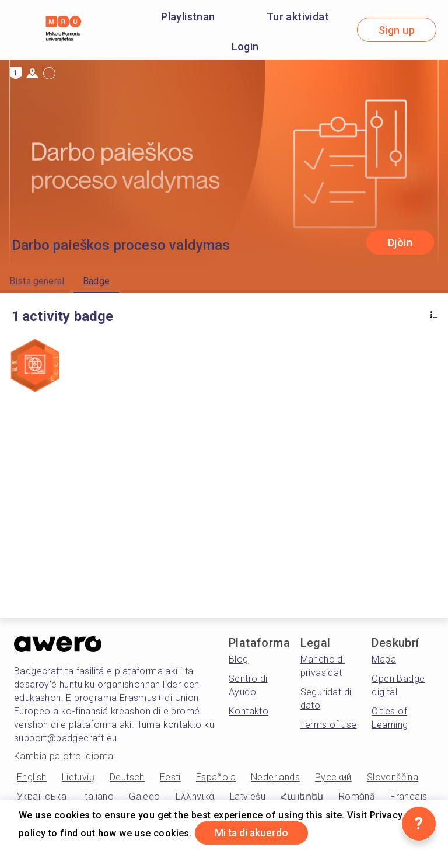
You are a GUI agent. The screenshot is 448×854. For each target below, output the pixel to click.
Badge (96, 281)
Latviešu (247, 796)
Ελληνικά (195, 796)
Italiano (98, 796)
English (32, 777)
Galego (144, 796)
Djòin (400, 242)
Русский (333, 777)
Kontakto (248, 711)
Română (357, 796)
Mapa (384, 659)
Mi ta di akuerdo (254, 833)
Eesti (170, 777)
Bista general (36, 281)
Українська (41, 796)
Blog (239, 659)
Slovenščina (392, 777)
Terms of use (328, 724)
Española (216, 777)
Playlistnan (188, 17)
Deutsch (127, 777)
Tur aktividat (298, 17)
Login (245, 46)
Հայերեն (302, 796)
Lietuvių (78, 777)
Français (408, 796)
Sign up (397, 30)
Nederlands (275, 777)
